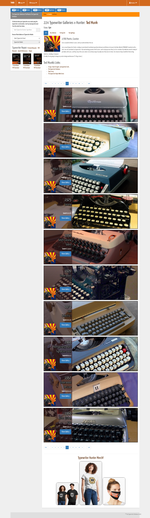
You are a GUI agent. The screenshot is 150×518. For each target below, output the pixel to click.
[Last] (89, 83)
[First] (46, 83)
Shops (30, 51)
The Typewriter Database (54, 69)
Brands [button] (15, 10)
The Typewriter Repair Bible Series (56, 73)
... (50, 83)
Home (45, 14)
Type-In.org (51, 71)
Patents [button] (61, 10)
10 (79, 83)
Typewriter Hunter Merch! (91, 457)
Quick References (23, 51)
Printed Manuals (32, 48)
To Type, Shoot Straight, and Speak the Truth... (59, 67)
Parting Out (62, 33)
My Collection (53, 33)
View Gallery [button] (65, 111)
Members (133, 3)
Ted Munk (54, 14)
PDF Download (15, 68)
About (21, 3)
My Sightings (72, 33)
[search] (26, 38)
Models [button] (26, 10)
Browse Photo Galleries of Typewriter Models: (22, 34)
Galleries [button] (37, 10)
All (45, 33)
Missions (33, 3)
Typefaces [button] (49, 10)
